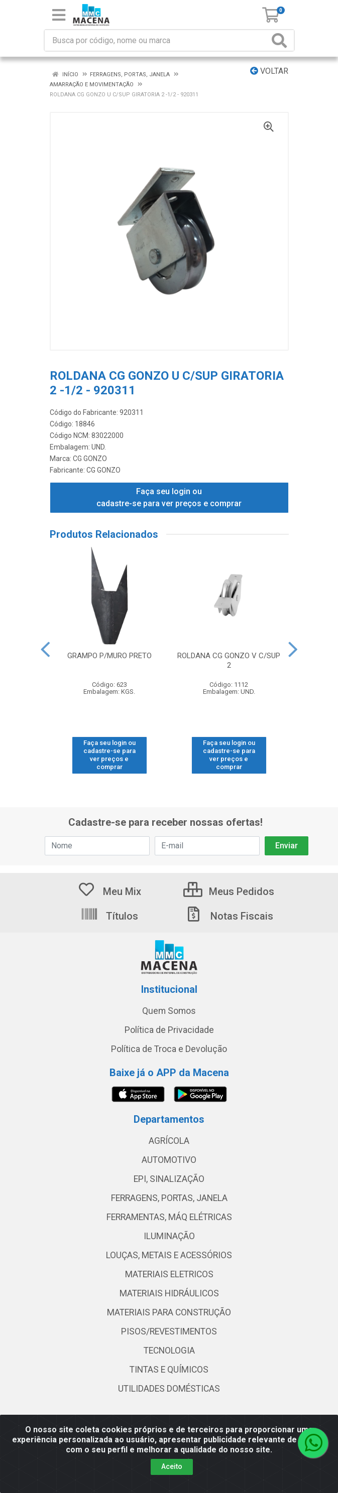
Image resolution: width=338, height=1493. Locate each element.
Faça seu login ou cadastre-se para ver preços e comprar (169, 497)
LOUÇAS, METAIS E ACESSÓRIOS (169, 1255)
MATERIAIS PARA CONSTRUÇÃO (169, 1312)
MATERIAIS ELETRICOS (169, 1274)
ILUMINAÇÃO (169, 1236)
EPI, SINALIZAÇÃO (169, 1179)
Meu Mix (109, 891)
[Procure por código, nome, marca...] (157, 40)
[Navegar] (45, 650)
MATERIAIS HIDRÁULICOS (169, 1293)
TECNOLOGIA (169, 1351)
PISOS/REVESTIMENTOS (169, 1331)
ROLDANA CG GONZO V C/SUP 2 (228, 660)
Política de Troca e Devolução (169, 1049)
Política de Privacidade (169, 1030)
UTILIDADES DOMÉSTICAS (169, 1389)
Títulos (109, 916)
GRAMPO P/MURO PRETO (109, 655)
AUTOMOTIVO (169, 1160)
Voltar (269, 71)
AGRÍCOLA (169, 1141)
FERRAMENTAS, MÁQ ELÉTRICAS (169, 1217)
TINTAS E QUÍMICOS (169, 1370)
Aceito (171, 1466)
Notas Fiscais (229, 916)
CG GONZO (90, 459)
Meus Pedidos (228, 891)
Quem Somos (169, 1011)
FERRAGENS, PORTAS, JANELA (169, 1198)
